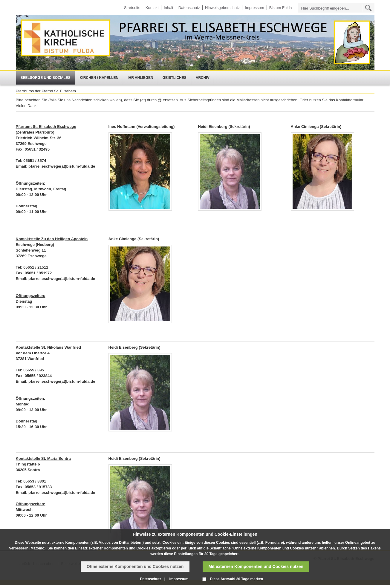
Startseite (132, 7)
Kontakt (152, 7)
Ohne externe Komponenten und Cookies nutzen (135, 566)
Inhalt (168, 7)
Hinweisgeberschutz (222, 7)
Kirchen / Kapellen (99, 78)
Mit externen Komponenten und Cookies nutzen (256, 566)
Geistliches (174, 78)
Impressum (254, 7)
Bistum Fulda (280, 7)
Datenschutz (189, 7)
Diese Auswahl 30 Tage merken (236, 579)
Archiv (202, 78)
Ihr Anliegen (140, 78)
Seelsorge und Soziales (46, 78)
